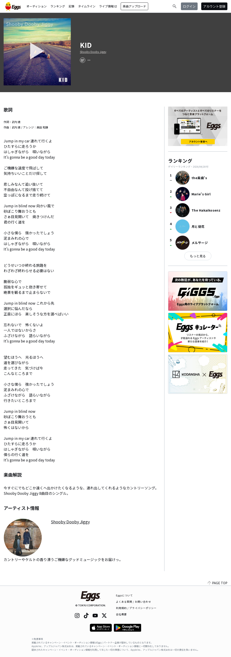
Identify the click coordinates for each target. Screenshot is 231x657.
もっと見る (198, 256)
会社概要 (121, 614)
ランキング (57, 6)
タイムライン (86, 6)
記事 (71, 6)
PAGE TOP (217, 583)
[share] (82, 60)
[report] (89, 60)
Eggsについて (124, 595)
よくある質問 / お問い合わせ (133, 601)
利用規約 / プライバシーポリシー (136, 608)
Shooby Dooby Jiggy (93, 52)
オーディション (36, 6)
